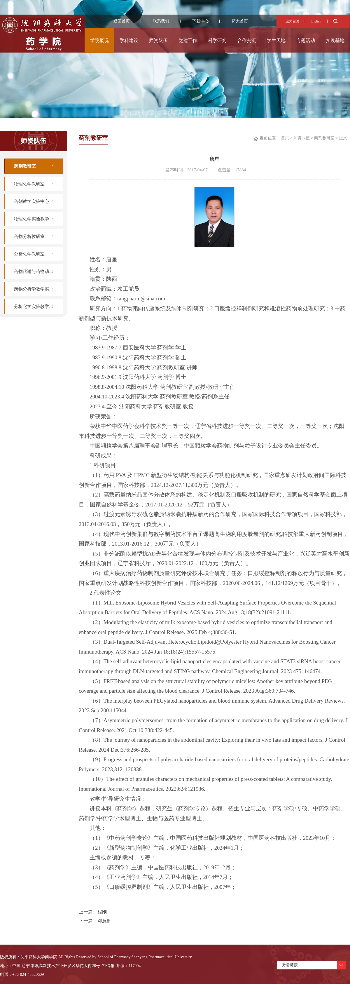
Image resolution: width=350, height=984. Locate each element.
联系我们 (161, 21)
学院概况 (99, 40)
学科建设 (129, 40)
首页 (285, 138)
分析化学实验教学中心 (36, 306)
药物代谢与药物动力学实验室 (38, 271)
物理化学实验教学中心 (36, 219)
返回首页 (121, 21)
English (316, 21)
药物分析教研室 (29, 236)
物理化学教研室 (29, 184)
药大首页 (240, 21)
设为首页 (293, 21)
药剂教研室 (25, 166)
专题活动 (305, 40)
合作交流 (246, 40)
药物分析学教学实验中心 (38, 289)
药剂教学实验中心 (31, 201)
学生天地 (276, 40)
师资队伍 (158, 40)
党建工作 (187, 40)
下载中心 (200, 21)
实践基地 (335, 40)
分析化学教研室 (29, 254)
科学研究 (217, 40)
